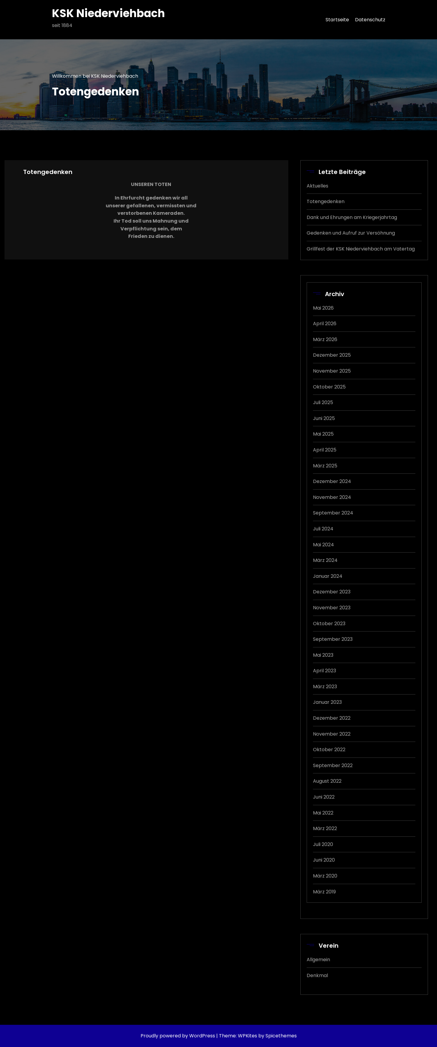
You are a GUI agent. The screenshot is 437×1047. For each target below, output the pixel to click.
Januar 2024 (327, 576)
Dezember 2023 (332, 591)
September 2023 (333, 639)
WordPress (202, 1035)
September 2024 (333, 512)
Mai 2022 (323, 812)
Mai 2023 (323, 655)
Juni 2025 (324, 418)
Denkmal (317, 975)
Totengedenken (325, 201)
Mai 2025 (323, 433)
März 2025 (325, 465)
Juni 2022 (324, 797)
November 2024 (332, 497)
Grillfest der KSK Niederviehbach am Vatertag (361, 248)
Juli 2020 (323, 844)
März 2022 (325, 828)
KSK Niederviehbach (108, 13)
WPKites (248, 1035)
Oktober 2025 (329, 386)
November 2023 (332, 607)
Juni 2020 (324, 859)
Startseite (337, 19)
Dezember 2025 (332, 355)
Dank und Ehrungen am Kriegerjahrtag (352, 217)
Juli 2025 (323, 402)
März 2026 (325, 339)
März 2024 (325, 560)
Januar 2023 (327, 702)
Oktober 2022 (329, 749)
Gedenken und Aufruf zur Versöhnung (351, 233)
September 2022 (333, 765)
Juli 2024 (323, 528)
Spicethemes (281, 1035)
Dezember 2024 (332, 481)
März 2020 (325, 875)
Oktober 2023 (329, 623)
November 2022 (332, 733)
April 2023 (324, 670)
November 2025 (332, 371)
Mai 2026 (323, 307)
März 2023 (325, 686)
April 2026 (324, 323)
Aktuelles (317, 185)
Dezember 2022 (332, 718)
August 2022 (327, 781)
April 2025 (324, 449)
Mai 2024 (323, 544)
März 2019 (324, 891)
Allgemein (318, 959)
